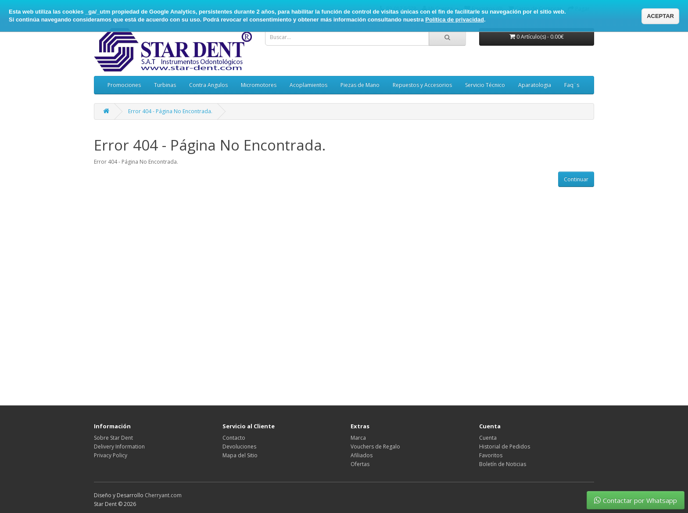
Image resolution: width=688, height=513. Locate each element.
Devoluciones (239, 446)
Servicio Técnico (485, 85)
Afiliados (362, 455)
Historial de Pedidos (504, 446)
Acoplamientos (308, 85)
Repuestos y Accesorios (422, 85)
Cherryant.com (163, 495)
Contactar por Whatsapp (635, 500)
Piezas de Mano (360, 85)
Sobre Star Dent (113, 437)
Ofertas (360, 464)
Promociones (124, 85)
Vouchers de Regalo (375, 446)
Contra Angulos (208, 85)
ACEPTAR (660, 16)
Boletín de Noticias (502, 464)
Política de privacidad (454, 19)
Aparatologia (534, 85)
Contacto (233, 437)
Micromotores (258, 85)
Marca (358, 437)
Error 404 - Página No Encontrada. (170, 111)
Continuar (576, 179)
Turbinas (165, 85)
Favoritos (490, 455)
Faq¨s (571, 85)
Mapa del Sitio (240, 455)
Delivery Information (119, 446)
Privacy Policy (110, 455)
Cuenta (488, 437)
